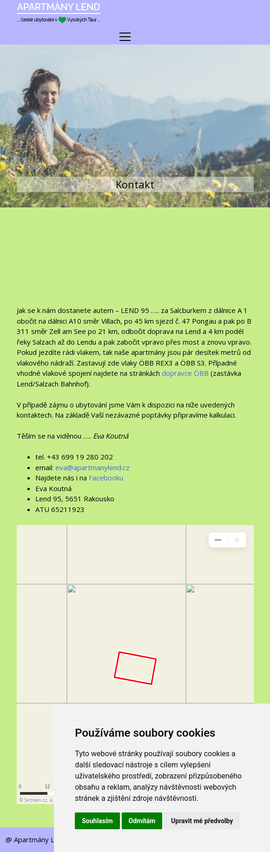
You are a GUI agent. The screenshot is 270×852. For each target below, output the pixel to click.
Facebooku (106, 477)
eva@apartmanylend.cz (92, 467)
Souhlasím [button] (97, 821)
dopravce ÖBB (185, 373)
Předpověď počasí (135, 263)
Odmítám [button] (142, 821)
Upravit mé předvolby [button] (202, 821)
